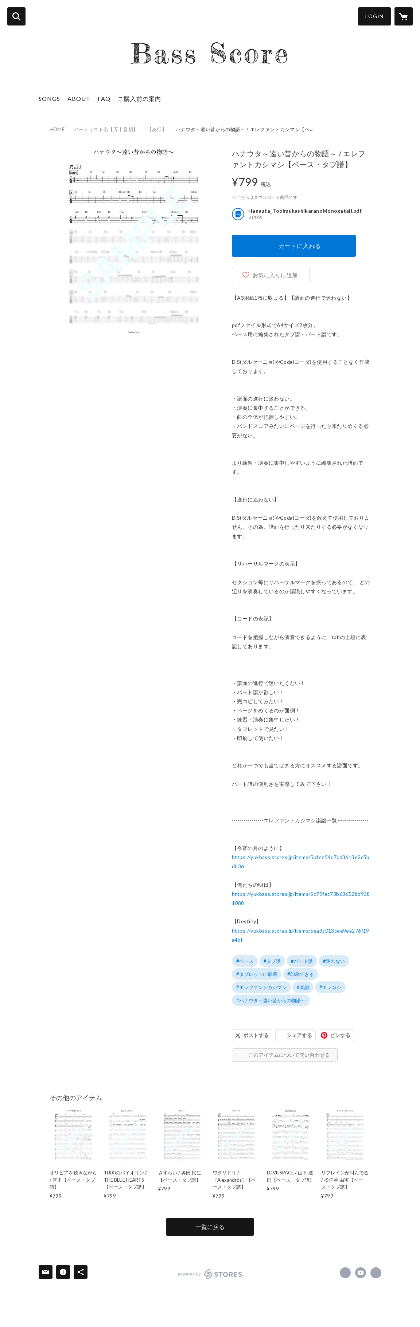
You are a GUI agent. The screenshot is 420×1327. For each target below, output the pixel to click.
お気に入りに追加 (275, 275)
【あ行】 (157, 129)
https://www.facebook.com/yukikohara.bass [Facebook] (345, 1272)
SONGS (49, 98)
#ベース (244, 961)
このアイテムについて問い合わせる (289, 1055)
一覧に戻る (210, 1226)
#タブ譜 (272, 961)
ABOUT (78, 98)
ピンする (340, 1035)
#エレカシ (330, 987)
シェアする (299, 1035)
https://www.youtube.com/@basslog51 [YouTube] (360, 1272)
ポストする (256, 1035)
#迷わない (334, 961)
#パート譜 (302, 961)
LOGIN (374, 16)
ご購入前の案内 (139, 98)
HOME (57, 129)
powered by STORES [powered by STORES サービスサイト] (210, 1274)
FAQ (104, 98)
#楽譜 (303, 987)
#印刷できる (300, 974)
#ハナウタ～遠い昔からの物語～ (271, 1000)
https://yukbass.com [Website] (375, 1272)
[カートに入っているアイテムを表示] (403, 16)
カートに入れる (300, 245)
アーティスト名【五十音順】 (106, 129)
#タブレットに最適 (256, 974)
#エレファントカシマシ (261, 987)
